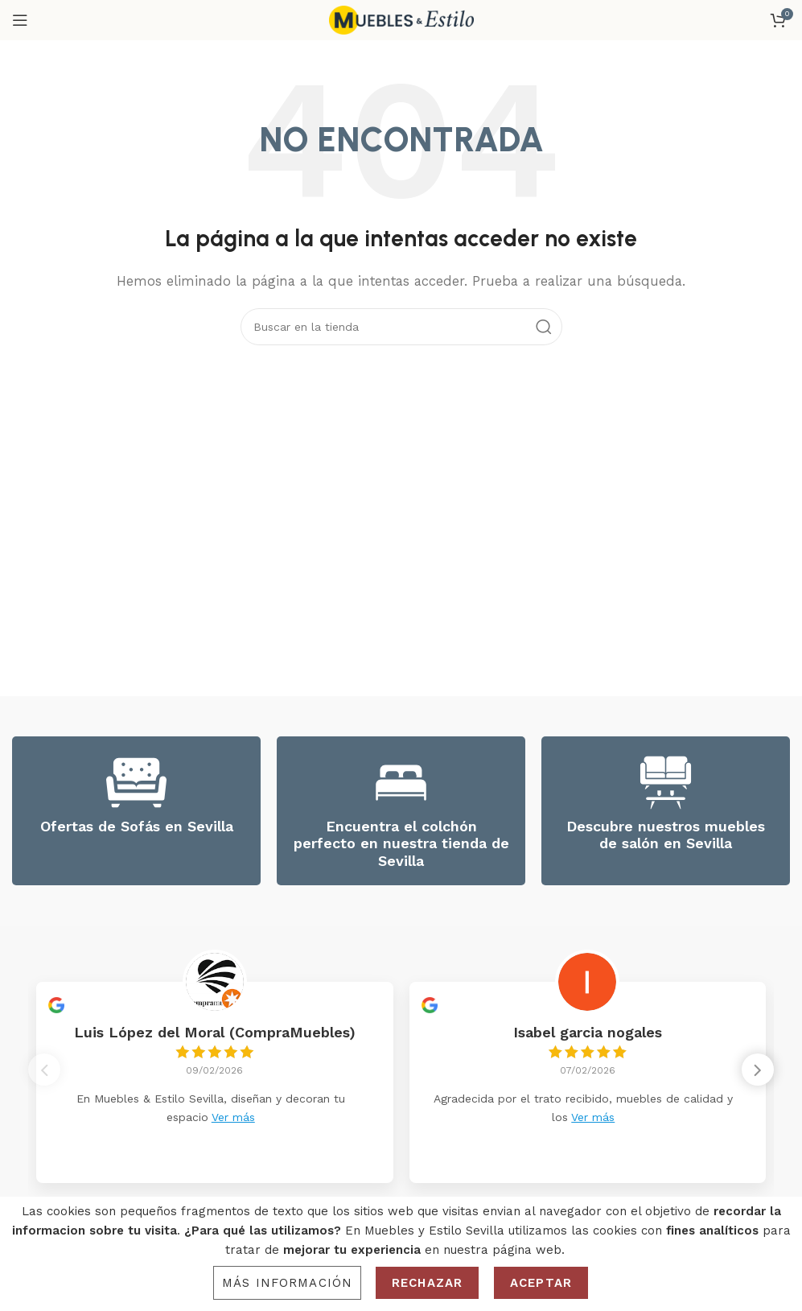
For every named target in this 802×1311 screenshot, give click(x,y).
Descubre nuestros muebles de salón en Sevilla (665, 835)
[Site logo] (401, 19)
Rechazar (427, 1283)
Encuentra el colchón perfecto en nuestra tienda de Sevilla (401, 843)
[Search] (401, 326)
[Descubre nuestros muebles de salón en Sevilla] (665, 782)
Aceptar (541, 1283)
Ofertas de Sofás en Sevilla (136, 826)
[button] (758, 1073)
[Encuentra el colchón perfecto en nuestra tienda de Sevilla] (401, 782)
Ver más (233, 1117)
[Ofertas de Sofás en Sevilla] (136, 782)
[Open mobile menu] (20, 20)
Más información (287, 1283)
